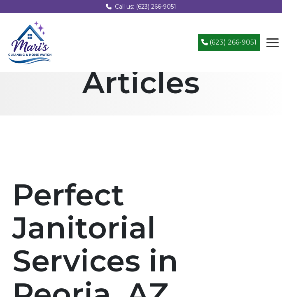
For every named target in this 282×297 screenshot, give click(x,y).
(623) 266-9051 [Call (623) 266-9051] (228, 42)
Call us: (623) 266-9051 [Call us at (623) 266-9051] (141, 6)
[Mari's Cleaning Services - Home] (30, 42)
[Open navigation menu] (272, 42)
